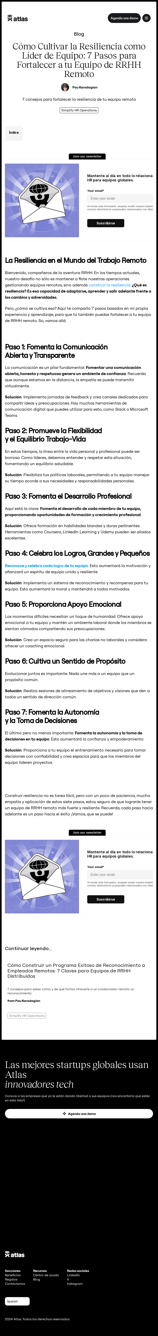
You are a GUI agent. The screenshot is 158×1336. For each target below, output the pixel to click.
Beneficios (13, 1275)
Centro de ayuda (46, 1275)
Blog (36, 1279)
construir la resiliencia (109, 284)
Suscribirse (105, 223)
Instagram (75, 1284)
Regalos (11, 1279)
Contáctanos (15, 1284)
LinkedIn (73, 1275)
